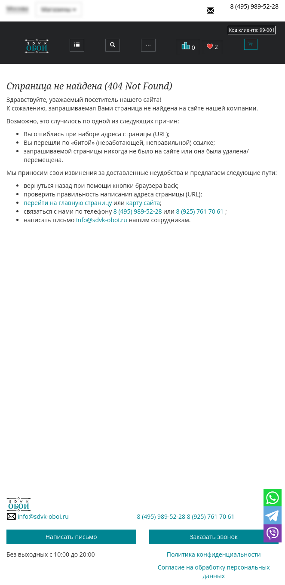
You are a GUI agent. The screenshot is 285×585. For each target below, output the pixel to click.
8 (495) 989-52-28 (254, 6)
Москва (17, 8)
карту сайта (143, 203)
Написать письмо (71, 537)
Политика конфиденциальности (214, 554)
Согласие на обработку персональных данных (214, 571)
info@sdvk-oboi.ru (101, 220)
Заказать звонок (214, 537)
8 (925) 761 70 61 (200, 211)
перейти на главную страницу (68, 203)
